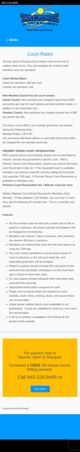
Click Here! (40, 388)
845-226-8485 (10, 2)
